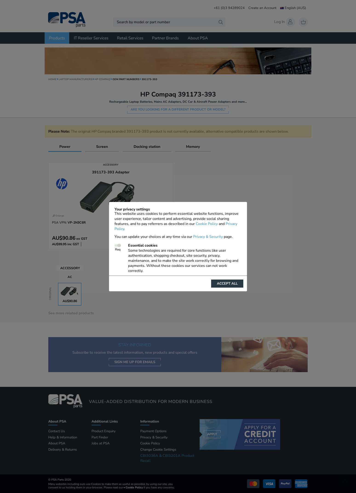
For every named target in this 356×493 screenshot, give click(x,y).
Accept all (227, 283)
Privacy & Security (208, 236)
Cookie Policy (207, 223)
